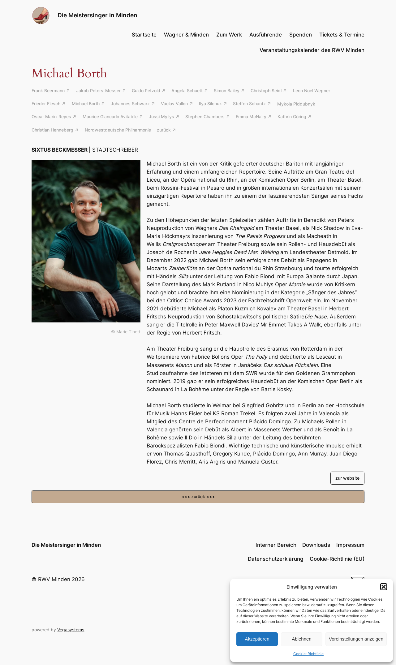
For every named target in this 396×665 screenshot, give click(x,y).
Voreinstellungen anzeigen (356, 638)
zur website (347, 478)
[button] (384, 587)
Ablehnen (301, 638)
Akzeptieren (257, 638)
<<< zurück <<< (198, 496)
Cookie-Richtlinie (308, 653)
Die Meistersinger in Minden (97, 15)
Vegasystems (70, 629)
